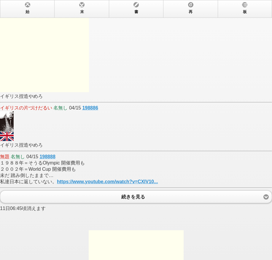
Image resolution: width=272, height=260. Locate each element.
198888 (47, 156)
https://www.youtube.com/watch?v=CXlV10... (107, 181)
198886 (90, 107)
